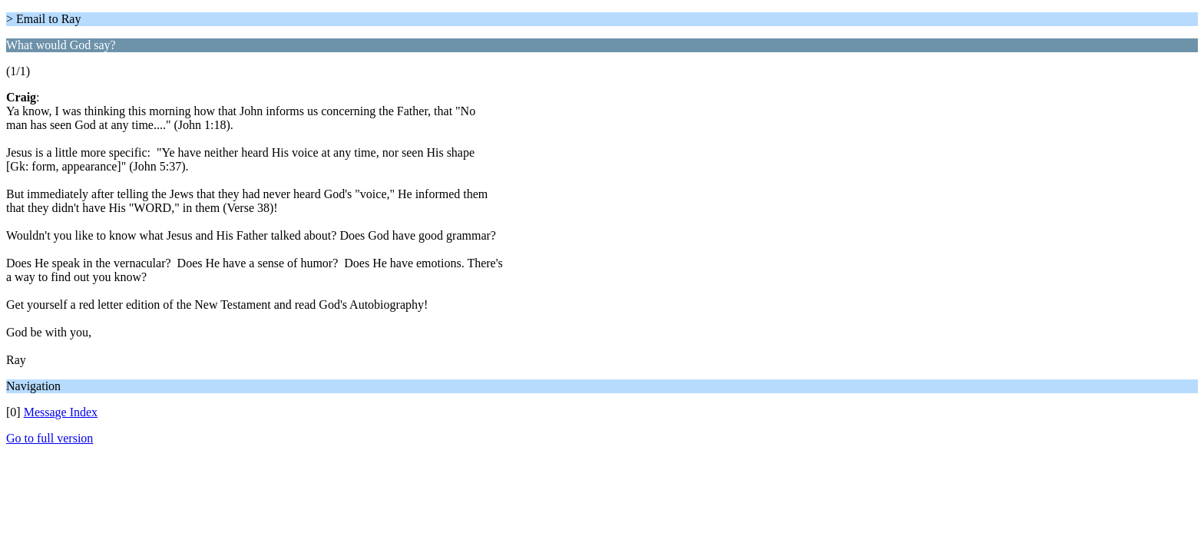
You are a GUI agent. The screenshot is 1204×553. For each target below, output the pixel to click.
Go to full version (49, 438)
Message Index (61, 412)
